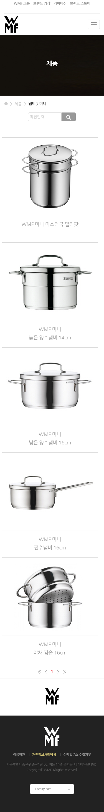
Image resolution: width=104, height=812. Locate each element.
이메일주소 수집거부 (77, 754)
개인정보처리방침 (44, 754)
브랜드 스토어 (80, 3)
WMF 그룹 (22, 3)
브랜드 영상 (41, 3)
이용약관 (19, 754)
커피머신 (60, 3)
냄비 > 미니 (37, 104)
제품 (17, 104)
